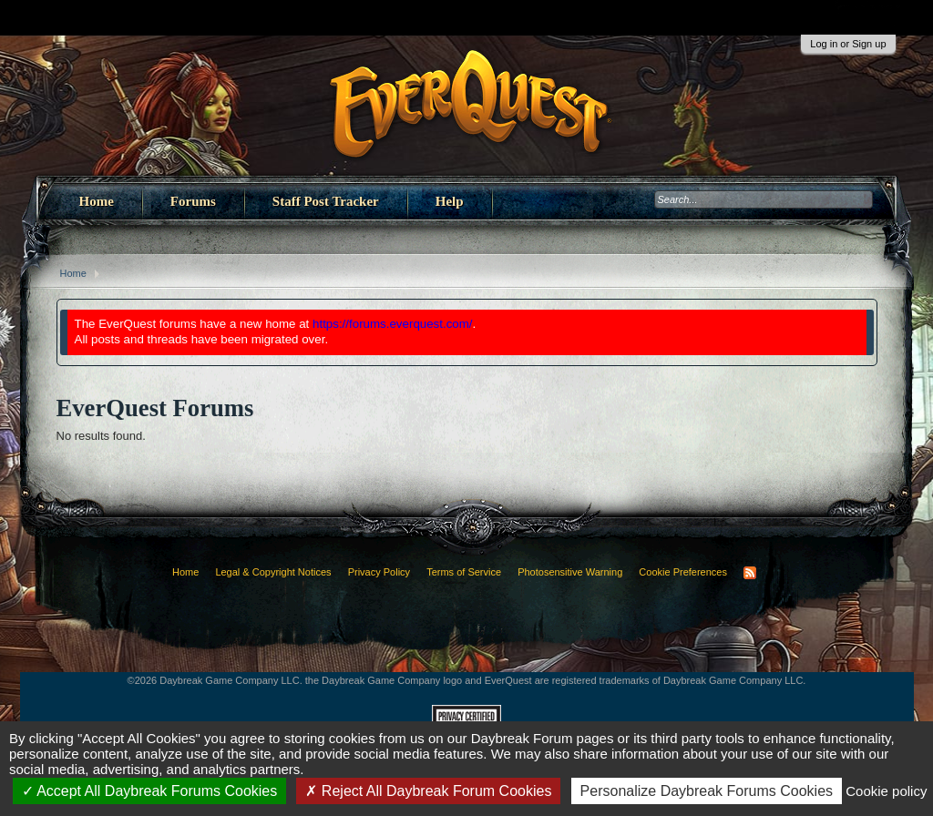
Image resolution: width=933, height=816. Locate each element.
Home (96, 201)
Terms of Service (463, 571)
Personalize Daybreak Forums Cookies (706, 791)
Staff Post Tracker (325, 201)
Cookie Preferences (683, 571)
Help (450, 201)
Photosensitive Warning (570, 571)
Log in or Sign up (848, 43)
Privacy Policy (379, 571)
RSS (749, 572)
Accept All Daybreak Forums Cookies (150, 791)
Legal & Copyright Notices (273, 571)
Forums (193, 201)
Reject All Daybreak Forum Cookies (428, 791)
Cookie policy (886, 791)
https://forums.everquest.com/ (393, 324)
